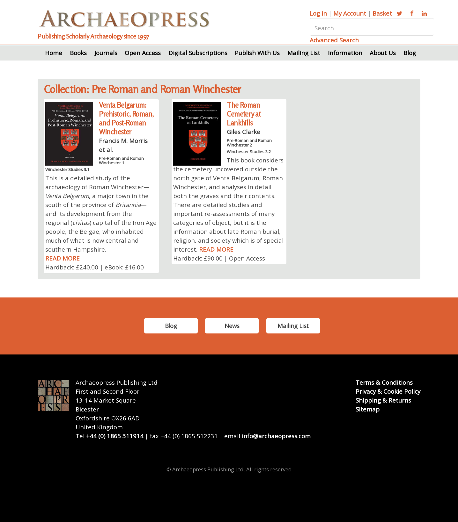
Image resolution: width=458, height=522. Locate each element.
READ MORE (62, 258)
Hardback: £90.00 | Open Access (219, 258)
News (232, 326)
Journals (105, 53)
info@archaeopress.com (276, 436)
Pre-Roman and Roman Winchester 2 (249, 143)
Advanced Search (334, 40)
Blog (409, 53)
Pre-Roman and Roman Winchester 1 (121, 160)
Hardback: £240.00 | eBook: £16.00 (94, 267)
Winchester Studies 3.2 (249, 151)
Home (53, 53)
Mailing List (303, 53)
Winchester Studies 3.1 (67, 169)
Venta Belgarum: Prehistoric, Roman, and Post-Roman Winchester (126, 118)
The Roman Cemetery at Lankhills (244, 114)
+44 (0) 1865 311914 (115, 436)
